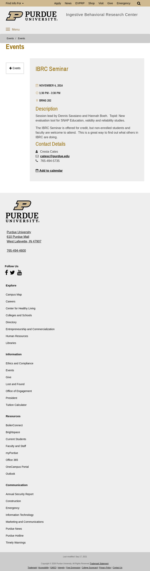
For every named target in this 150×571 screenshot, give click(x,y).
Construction (13, 501)
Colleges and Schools (19, 315)
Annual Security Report (19, 494)
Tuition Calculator (16, 404)
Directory (11, 322)
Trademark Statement (99, 564)
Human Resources (17, 336)
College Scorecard (90, 568)
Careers (10, 301)
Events (10, 38)
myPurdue (12, 452)
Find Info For (15, 3)
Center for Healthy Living (20, 308)
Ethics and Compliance (19, 363)
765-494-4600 (16, 250)
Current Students (16, 439)
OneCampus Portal (17, 466)
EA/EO (53, 568)
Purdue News (14, 528)
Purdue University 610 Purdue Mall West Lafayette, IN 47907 (24, 237)
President (11, 398)
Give (110, 3)
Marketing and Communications (25, 521)
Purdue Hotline (15, 535)
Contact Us (117, 568)
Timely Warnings (16, 542)
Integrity (61, 568)
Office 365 (12, 459)
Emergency (123, 3)
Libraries (11, 343)
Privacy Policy (105, 568)
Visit (100, 3)
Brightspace (13, 432)
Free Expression (73, 568)
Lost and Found (15, 384)
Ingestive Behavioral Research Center (102, 14)
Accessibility (43, 568)
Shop (91, 3)
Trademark (32, 568)
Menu (13, 29)
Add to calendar (49, 170)
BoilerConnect (14, 425)
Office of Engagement (19, 391)
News (68, 3)
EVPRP (79, 3)
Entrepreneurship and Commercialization (30, 329)
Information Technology (20, 514)
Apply (57, 3)
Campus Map (14, 294)
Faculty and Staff (16, 446)
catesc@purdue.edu (55, 156)
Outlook (10, 473)
